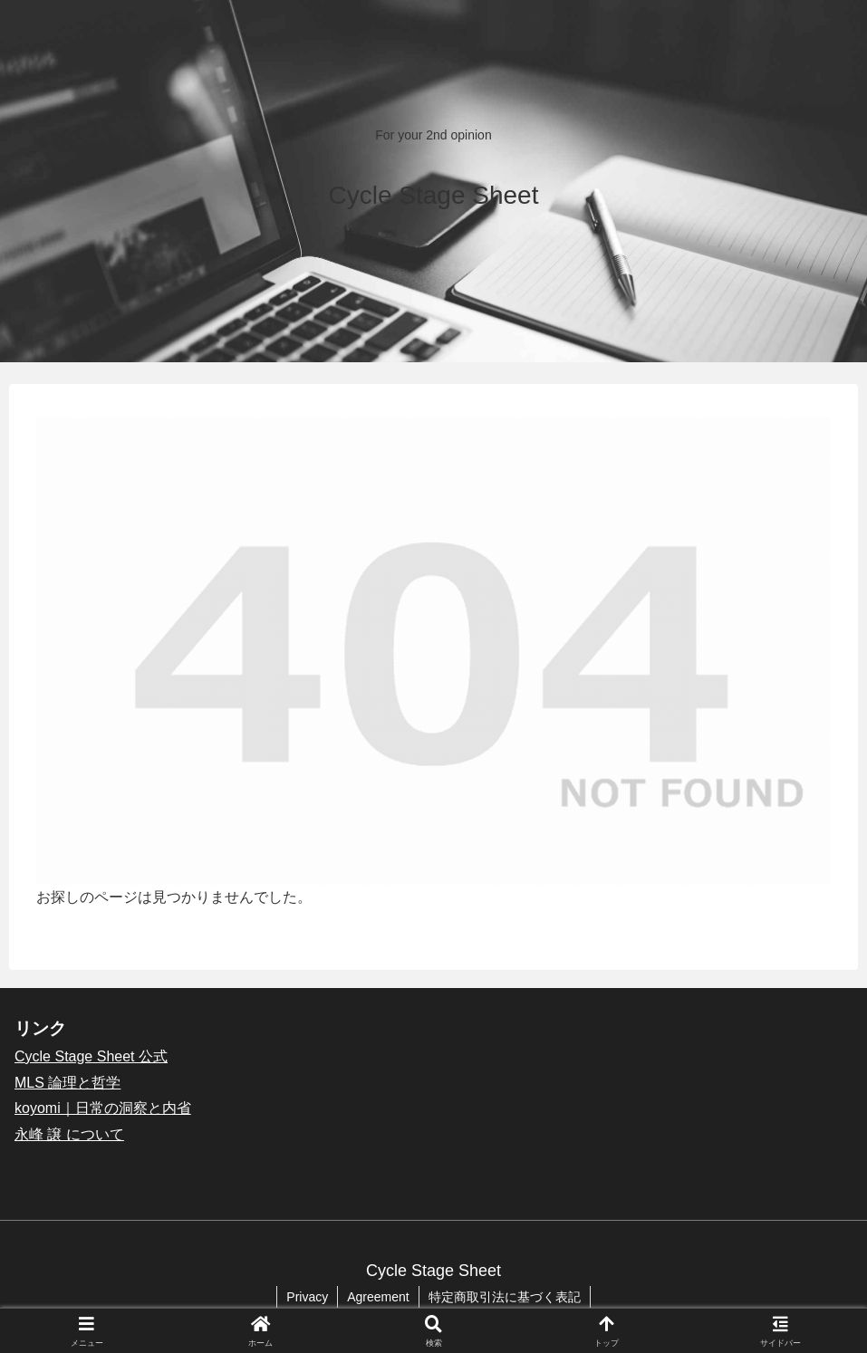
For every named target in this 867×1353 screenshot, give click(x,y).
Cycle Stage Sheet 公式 (91, 1056)
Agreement (378, 1297)
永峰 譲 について (69, 1134)
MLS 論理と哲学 (67, 1082)
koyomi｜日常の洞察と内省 (102, 1108)
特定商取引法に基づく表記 (505, 1297)
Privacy (307, 1297)
